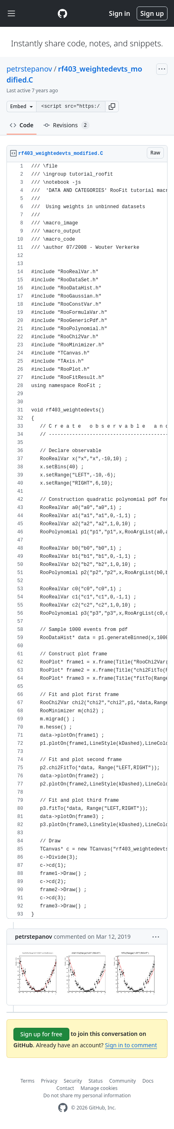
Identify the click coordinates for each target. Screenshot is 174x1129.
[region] (87, 540)
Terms (28, 1080)
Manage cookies (99, 1088)
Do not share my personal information (87, 1095)
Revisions (66, 125)
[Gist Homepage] (62, 13)
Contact (65, 1088)
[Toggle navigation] (11, 14)
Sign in (119, 13)
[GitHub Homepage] (63, 1108)
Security (73, 1080)
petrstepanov (29, 69)
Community (122, 1080)
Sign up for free (41, 1034)
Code (22, 125)
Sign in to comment (131, 1045)
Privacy (49, 1080)
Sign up (152, 13)
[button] (112, 106)
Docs (148, 1080)
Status (95, 1080)
